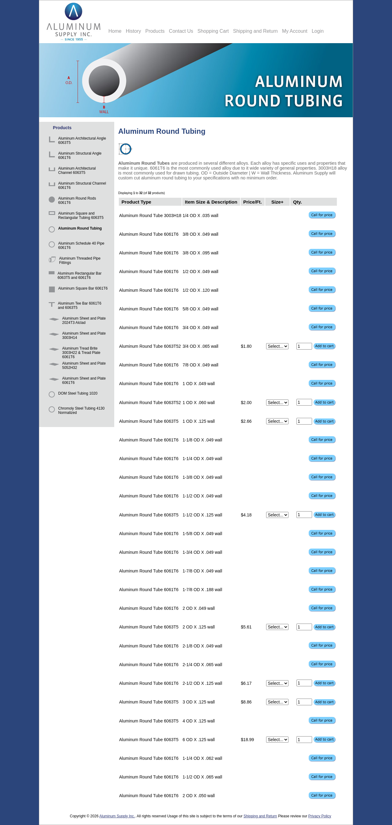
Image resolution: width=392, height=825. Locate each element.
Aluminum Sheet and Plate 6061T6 (76, 381)
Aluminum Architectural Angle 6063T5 (76, 141)
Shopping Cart (213, 31)
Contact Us (181, 31)
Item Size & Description (211, 201)
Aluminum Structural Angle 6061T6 (74, 156)
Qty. (297, 201)
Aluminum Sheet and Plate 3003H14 (76, 336)
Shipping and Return (255, 31)
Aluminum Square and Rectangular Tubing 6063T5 (75, 216)
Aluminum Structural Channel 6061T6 (76, 186)
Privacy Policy (319, 816)
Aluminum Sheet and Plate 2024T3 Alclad (76, 321)
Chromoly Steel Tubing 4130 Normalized (75, 411)
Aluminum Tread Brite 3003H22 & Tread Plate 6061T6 (73, 351)
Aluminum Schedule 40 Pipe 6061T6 (75, 246)
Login (318, 31)
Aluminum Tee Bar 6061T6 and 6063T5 (74, 306)
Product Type (136, 201)
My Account (294, 31)
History (133, 31)
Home (115, 31)
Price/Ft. (252, 201)
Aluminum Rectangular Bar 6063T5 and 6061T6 (74, 276)
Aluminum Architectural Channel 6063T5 (71, 171)
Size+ (277, 201)
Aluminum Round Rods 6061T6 (71, 201)
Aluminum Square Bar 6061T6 (77, 291)
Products (154, 31)
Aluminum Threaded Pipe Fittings (73, 261)
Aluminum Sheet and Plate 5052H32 (76, 366)
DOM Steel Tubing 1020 (72, 396)
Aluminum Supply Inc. (117, 816)
